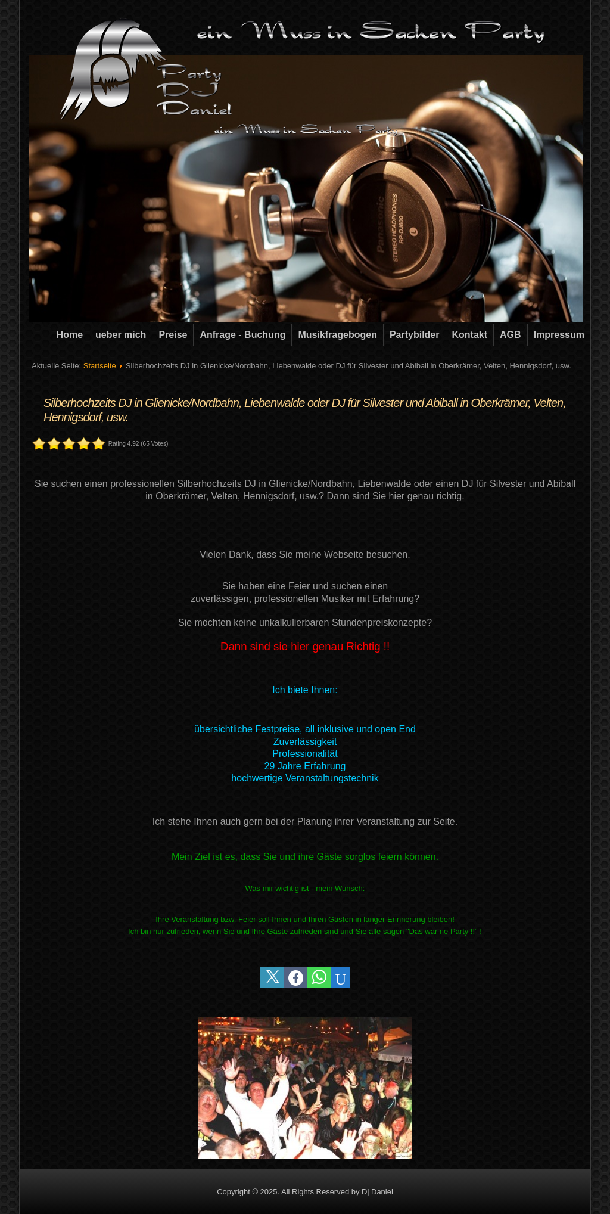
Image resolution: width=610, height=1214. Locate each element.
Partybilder (415, 335)
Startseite (99, 365)
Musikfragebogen (337, 335)
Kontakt (470, 335)
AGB (510, 335)
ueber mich (120, 335)
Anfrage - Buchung (242, 335)
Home (70, 335)
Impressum (559, 335)
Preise (172, 335)
